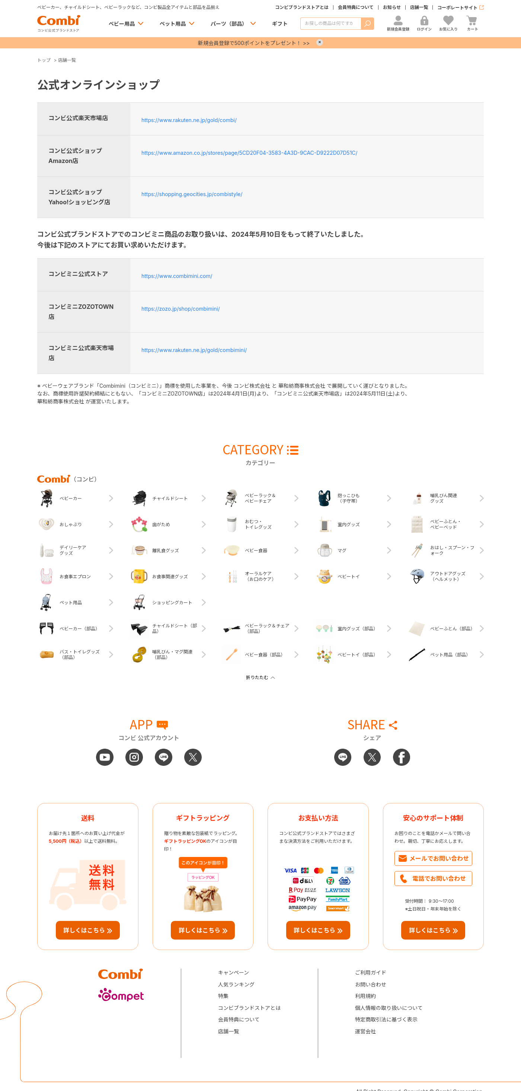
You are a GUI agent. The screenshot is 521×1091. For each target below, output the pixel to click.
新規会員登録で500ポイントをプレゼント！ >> (254, 43)
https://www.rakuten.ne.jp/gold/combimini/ (194, 350)
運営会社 (365, 1031)
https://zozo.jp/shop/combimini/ (180, 308)
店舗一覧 (419, 7)
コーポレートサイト (457, 7)
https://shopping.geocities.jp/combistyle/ (192, 194)
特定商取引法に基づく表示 (386, 1019)
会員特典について (356, 7)
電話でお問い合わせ (439, 878)
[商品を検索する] (330, 23)
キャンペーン (233, 972)
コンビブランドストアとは (302, 7)
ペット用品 (173, 23)
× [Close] (319, 42)
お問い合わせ (370, 984)
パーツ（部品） (229, 23)
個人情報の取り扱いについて (389, 1008)
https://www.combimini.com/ (176, 276)
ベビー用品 (122, 23)
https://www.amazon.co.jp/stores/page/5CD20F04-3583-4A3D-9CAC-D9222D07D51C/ (249, 153)
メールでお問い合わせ (439, 858)
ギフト (280, 23)
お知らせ (392, 7)
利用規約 (365, 996)
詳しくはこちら (84, 930)
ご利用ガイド (370, 972)
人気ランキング (236, 984)
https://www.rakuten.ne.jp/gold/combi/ (189, 120)
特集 (223, 996)
